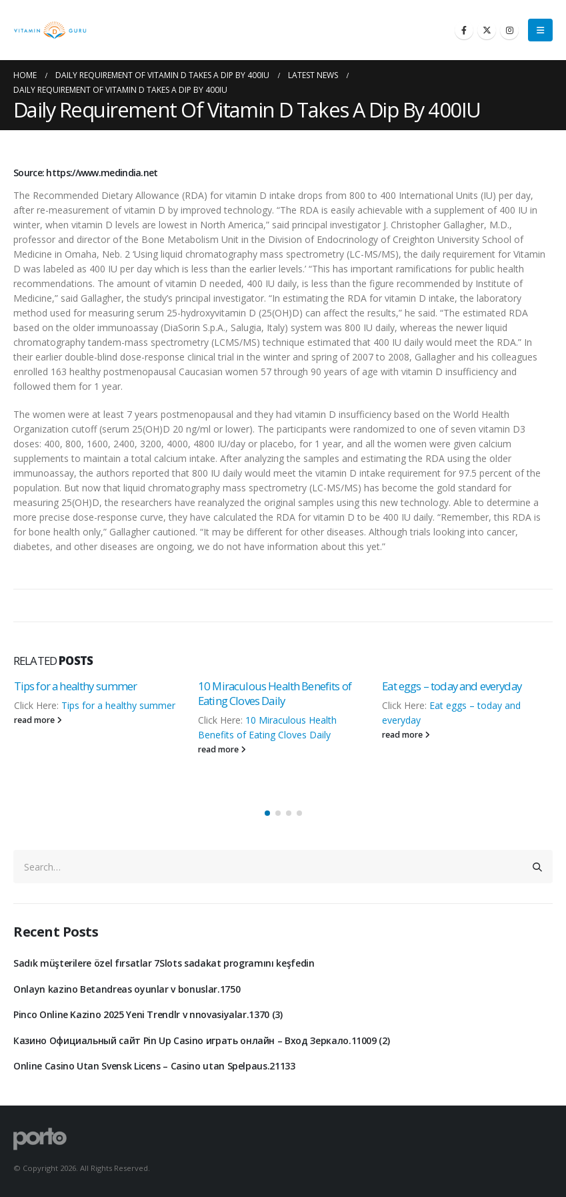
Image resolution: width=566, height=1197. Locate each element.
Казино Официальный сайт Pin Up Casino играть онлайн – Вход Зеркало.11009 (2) (201, 1040)
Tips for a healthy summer (75, 686)
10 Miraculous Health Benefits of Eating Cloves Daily (274, 693)
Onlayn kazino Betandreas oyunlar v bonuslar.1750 (126, 989)
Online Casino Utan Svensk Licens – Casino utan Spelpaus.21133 (154, 1065)
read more (38, 720)
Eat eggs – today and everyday (451, 686)
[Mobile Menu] (540, 30)
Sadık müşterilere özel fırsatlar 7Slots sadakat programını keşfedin (164, 963)
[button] (267, 813)
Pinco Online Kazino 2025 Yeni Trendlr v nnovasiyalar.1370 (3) (148, 1014)
